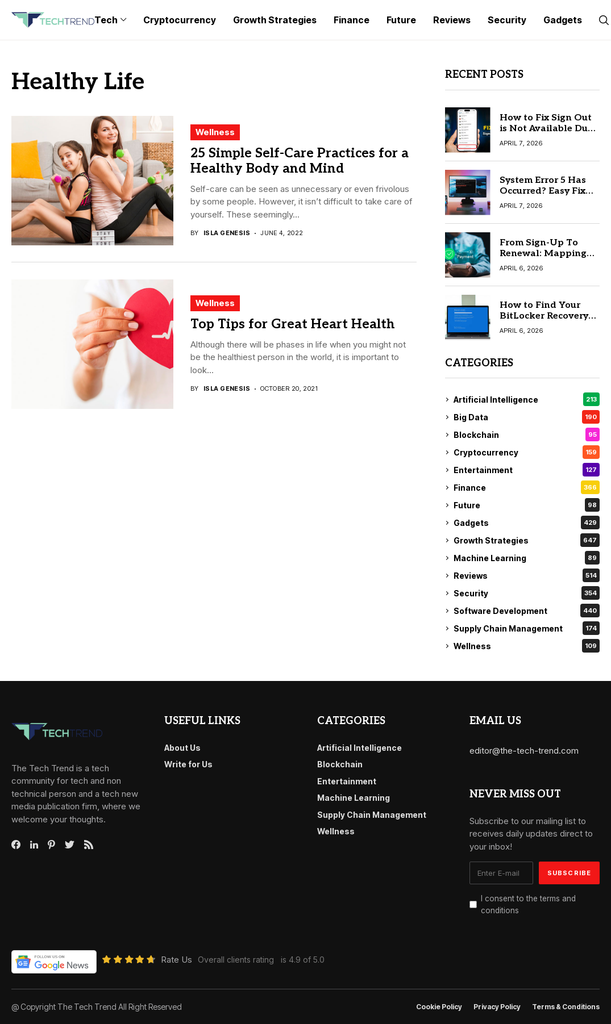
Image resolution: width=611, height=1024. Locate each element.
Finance (527, 487)
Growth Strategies (527, 540)
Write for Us (188, 764)
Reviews (527, 575)
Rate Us (176, 959)
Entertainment (527, 470)
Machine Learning (527, 558)
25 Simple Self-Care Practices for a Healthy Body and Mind (299, 161)
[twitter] (69, 845)
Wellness (215, 132)
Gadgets (527, 522)
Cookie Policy (439, 1007)
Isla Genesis (226, 233)
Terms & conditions (566, 1007)
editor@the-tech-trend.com (524, 750)
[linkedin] (34, 845)
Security (527, 593)
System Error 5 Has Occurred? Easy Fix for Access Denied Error (543, 197)
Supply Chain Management (527, 628)
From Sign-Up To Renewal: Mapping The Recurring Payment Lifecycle (543, 259)
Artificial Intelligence (527, 399)
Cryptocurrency (527, 452)
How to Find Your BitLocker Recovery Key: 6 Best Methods (546, 316)
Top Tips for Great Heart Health (292, 324)
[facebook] (15, 844)
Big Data (527, 417)
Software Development (527, 610)
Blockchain (527, 434)
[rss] (88, 844)
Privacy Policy (497, 1007)
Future (527, 505)
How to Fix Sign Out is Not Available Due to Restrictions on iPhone (546, 134)
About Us (182, 748)
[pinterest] (51, 844)
